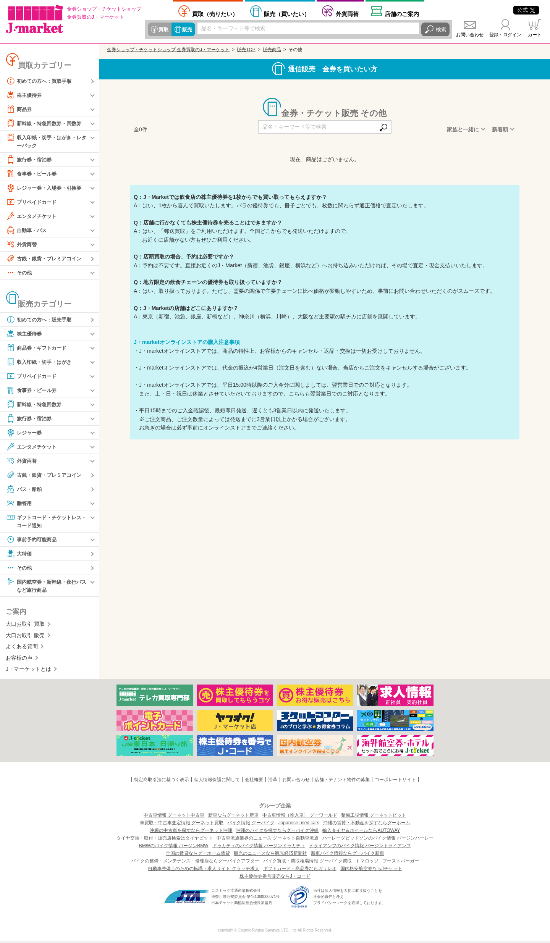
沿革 (272, 781)
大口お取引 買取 (25, 626)
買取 (163, 29)
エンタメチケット (33, 216)
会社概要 (254, 781)
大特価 (19, 554)
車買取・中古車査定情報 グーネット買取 (181, 824)
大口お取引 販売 (25, 637)
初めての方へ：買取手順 (41, 81)
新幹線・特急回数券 (35, 404)
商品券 (19, 109)
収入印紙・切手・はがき (41, 362)
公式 (526, 10)
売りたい (215, 14)
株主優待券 (25, 95)
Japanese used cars (298, 824)
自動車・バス (27, 230)
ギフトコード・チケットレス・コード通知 (43, 521)
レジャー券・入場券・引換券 (46, 188)
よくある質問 (22, 648)
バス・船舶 (25, 489)
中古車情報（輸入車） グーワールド (299, 817)
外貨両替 (347, 14)
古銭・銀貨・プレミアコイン (46, 258)
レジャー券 (25, 433)
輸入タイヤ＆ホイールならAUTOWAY (361, 832)
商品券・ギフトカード (38, 348)
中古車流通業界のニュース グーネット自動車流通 (268, 840)
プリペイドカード (33, 202)
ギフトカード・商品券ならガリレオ (299, 870)
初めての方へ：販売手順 (41, 320)
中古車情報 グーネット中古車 (174, 817)
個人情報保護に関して (217, 781)
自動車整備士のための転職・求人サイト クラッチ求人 (203, 870)
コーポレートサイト (395, 781)
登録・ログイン (505, 34)
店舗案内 (402, 14)
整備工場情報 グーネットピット (373, 817)
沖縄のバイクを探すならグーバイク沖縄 (277, 832)
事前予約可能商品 (33, 540)
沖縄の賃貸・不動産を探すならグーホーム (366, 824)
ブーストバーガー (400, 862)
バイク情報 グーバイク (250, 824)
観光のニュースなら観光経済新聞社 (270, 855)
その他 (19, 273)
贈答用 (19, 503)
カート (535, 34)
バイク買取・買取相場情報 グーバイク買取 (307, 862)
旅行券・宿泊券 (30, 160)
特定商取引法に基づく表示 (161, 781)
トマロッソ (367, 862)
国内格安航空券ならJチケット (371, 870)
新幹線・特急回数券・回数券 (46, 123)
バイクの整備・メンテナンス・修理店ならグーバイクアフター (195, 862)
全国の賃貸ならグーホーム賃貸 (198, 855)
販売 (186, 29)
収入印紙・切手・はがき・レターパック (46, 141)
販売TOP (246, 49)
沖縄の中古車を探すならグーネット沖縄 (191, 832)
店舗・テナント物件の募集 (342, 781)
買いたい (287, 14)
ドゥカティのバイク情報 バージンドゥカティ (258, 847)
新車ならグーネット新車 (233, 817)
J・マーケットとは (28, 671)
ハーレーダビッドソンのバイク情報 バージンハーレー (378, 840)
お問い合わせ (470, 34)
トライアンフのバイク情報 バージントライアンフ (360, 847)
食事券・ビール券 (33, 174)
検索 (441, 29)
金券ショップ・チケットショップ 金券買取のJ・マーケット (168, 49)
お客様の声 (19, 659)
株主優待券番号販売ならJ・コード (275, 878)
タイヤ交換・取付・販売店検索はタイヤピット (164, 840)
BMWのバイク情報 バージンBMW (174, 847)
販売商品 (272, 49)
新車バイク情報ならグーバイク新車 (347, 855)
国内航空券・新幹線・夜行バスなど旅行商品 (46, 586)
